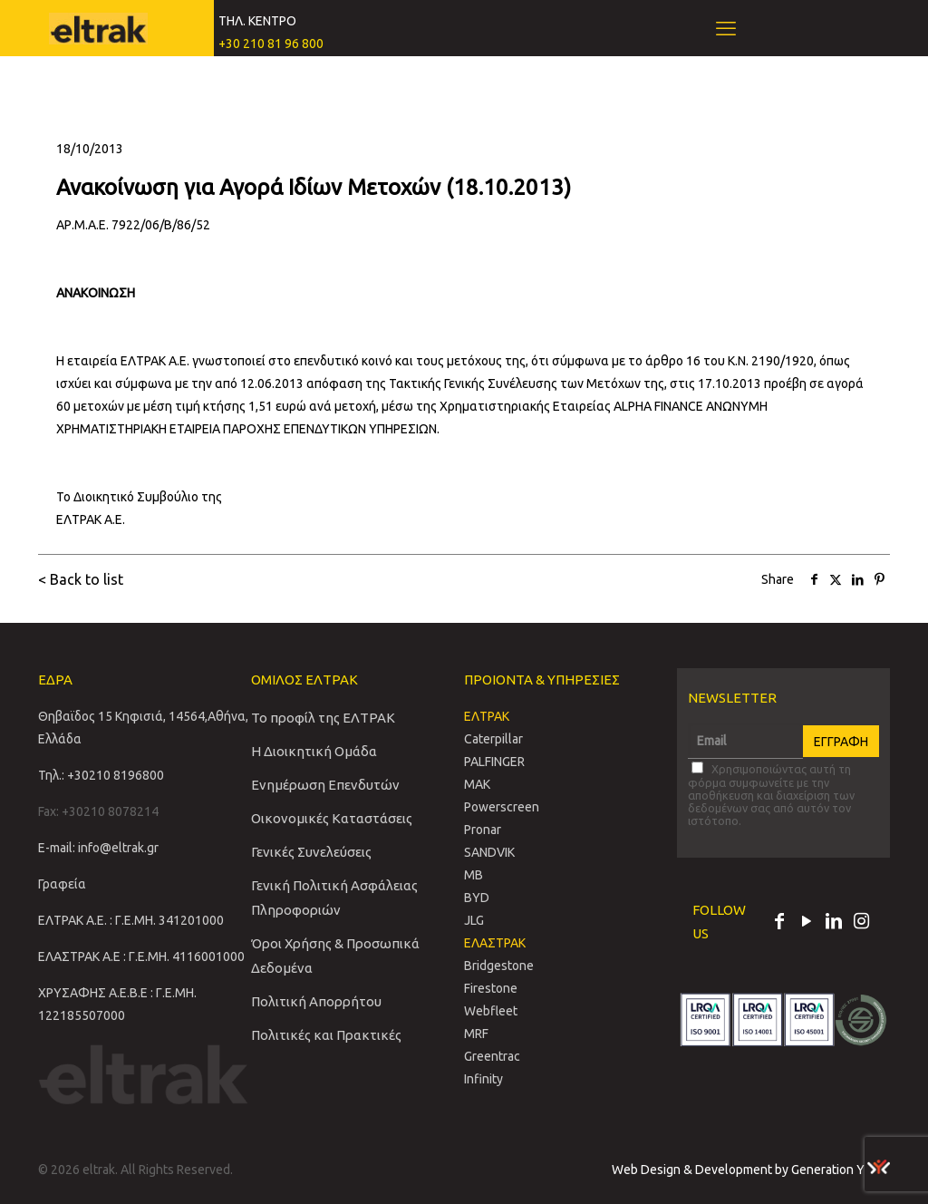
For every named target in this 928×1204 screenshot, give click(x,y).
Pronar (482, 829)
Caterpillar (493, 739)
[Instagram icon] (861, 923)
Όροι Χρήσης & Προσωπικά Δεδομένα (335, 956)
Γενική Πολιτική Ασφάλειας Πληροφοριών (334, 898)
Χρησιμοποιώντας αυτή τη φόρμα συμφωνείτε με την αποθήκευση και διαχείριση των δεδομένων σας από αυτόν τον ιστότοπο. (771, 794)
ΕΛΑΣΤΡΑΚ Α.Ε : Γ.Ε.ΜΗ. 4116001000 (141, 956)
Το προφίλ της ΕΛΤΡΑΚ (323, 717)
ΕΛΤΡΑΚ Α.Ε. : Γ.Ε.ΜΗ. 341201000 (131, 920)
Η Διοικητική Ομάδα (314, 751)
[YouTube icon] (806, 923)
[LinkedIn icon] (833, 923)
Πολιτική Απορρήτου (316, 1001)
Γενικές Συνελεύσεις (311, 851)
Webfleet (490, 1011)
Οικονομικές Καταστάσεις (331, 818)
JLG (474, 920)
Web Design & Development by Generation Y (751, 1169)
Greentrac (492, 1056)
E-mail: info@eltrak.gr (98, 847)
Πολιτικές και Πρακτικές (326, 1035)
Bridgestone (499, 965)
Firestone (490, 988)
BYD (476, 897)
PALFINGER (494, 761)
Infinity (483, 1079)
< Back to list (80, 579)
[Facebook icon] (779, 923)
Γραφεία (62, 884)
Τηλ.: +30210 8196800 (101, 775)
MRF (476, 1033)
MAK (477, 784)
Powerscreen (501, 807)
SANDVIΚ (489, 852)
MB (473, 875)
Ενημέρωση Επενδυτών (325, 784)
